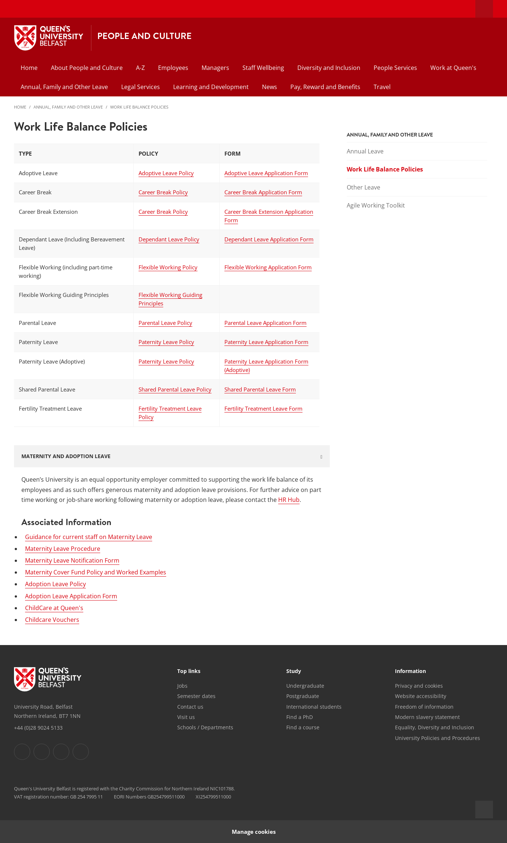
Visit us (186, 716)
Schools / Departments (205, 727)
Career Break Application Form (263, 192)
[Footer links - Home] (47, 679)
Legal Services (140, 87)
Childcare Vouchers (52, 620)
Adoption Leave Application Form (71, 596)
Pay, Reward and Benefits (325, 87)
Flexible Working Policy (168, 267)
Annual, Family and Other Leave (64, 87)
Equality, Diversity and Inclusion (434, 727)
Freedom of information (424, 706)
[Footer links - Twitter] (42, 752)
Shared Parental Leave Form (260, 389)
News (269, 87)
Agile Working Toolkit (376, 205)
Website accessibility (420, 696)
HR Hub (289, 500)
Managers (215, 68)
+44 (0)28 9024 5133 (38, 727)
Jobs (182, 685)
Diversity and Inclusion (328, 68)
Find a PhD (299, 716)
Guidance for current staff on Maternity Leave (88, 537)
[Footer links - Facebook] (22, 752)
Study (293, 671)
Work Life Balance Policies (139, 107)
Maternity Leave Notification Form (72, 560)
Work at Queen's (453, 68)
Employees (173, 68)
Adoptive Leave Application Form (266, 173)
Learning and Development (211, 87)
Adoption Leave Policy (55, 584)
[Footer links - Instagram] (61, 752)
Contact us (190, 706)
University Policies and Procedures (437, 737)
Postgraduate (302, 696)
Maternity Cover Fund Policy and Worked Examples (95, 572)
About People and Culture (87, 68)
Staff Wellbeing (263, 68)
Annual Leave (365, 151)
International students (314, 706)
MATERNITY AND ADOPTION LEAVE (66, 456)
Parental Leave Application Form (265, 322)
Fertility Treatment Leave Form (263, 408)
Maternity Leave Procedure (62, 549)
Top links (188, 671)
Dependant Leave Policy (169, 239)
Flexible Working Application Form (268, 267)
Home (29, 68)
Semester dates (196, 696)
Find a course (302, 727)
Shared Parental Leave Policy (175, 389)
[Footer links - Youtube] (81, 752)
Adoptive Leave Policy (166, 173)
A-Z (140, 68)
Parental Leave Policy (165, 322)
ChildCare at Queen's (54, 608)
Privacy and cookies (419, 685)
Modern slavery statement (427, 716)
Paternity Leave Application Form (266, 342)
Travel (382, 87)
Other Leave (363, 187)
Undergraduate (305, 685)
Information (410, 671)
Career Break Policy (163, 192)
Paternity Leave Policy (166, 342)
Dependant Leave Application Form (269, 239)
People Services (395, 68)
